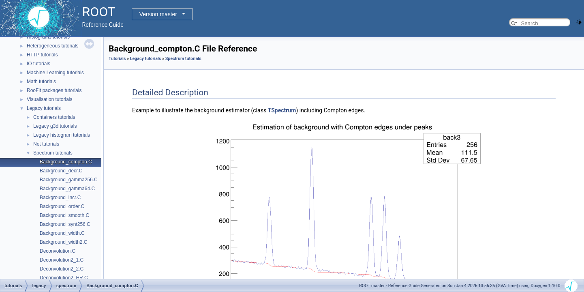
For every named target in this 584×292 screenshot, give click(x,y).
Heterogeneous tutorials (52, 46)
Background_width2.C (63, 242)
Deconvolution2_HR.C (64, 278)
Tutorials (117, 58)
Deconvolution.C (57, 251)
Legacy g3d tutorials (55, 126)
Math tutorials (41, 81)
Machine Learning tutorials (55, 72)
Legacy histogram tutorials (61, 135)
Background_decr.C (61, 171)
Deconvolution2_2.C (61, 269)
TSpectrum (282, 110)
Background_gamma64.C (67, 188)
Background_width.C (62, 233)
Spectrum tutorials (53, 153)
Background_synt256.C (65, 224)
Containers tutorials (54, 117)
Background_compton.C (66, 162)
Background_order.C (62, 206)
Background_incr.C (60, 197)
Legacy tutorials (44, 108)
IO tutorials (38, 64)
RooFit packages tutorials (54, 90)
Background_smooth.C (64, 215)
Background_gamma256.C (69, 179)
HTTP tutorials (42, 55)
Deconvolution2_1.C (61, 260)
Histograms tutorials (48, 37)
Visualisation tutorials (50, 99)
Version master (158, 14)
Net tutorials (46, 144)
